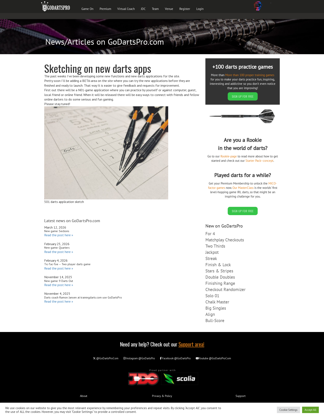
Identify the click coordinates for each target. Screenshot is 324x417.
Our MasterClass (243, 188)
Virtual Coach (126, 9)
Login (200, 9)
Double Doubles (220, 277)
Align (210, 314)
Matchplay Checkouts (224, 240)
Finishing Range (220, 283)
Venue (169, 9)
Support (240, 396)
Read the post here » (58, 235)
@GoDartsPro (139, 358)
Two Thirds (215, 246)
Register (184, 9)
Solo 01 (212, 295)
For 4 (210, 233)
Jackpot (212, 252)
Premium (105, 9)
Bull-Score (214, 320)
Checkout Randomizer (225, 289)
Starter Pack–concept (259, 161)
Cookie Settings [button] (288, 410)
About (83, 396)
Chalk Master (217, 302)
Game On (87, 9)
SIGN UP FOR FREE (243, 96)
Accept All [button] (310, 410)
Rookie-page (228, 156)
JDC (143, 9)
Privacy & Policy (162, 396)
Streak (211, 258)
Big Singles (215, 308)
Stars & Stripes (219, 271)
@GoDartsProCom (105, 358)
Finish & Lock (218, 264)
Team (155, 9)
